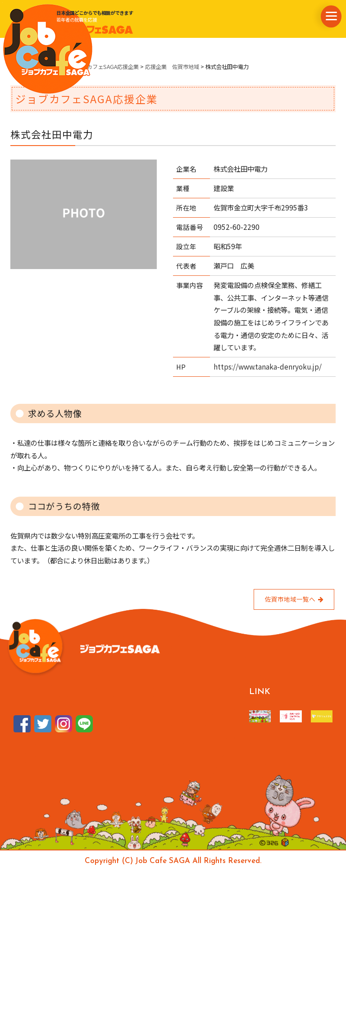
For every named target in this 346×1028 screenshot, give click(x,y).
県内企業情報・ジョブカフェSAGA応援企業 (86, 67)
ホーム (18, 67)
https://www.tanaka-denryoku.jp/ (268, 366)
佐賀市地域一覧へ (294, 598)
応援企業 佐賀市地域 (172, 67)
